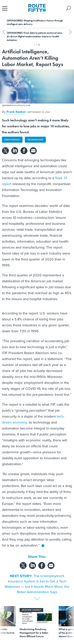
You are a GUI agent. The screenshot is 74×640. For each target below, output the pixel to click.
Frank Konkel (16, 112)
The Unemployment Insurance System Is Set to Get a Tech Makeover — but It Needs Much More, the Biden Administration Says (37, 584)
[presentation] (3, 622)
